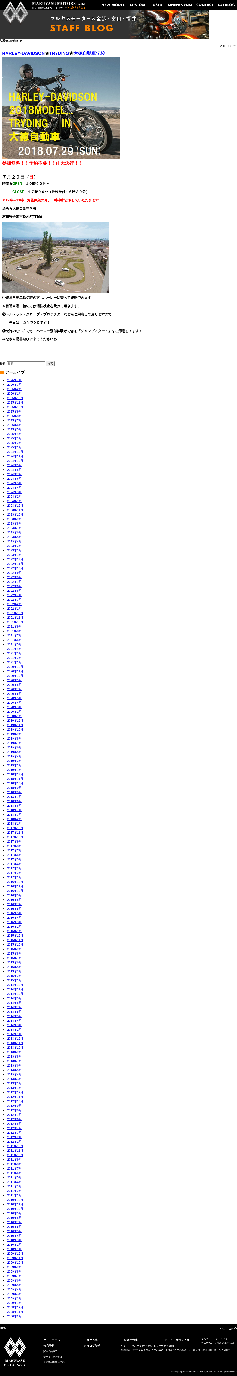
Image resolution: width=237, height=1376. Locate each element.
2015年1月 (14, 980)
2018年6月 (14, 801)
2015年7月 (14, 958)
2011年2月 (14, 1191)
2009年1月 (14, 1303)
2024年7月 (14, 474)
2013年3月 (14, 1079)
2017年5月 (14, 859)
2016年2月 (14, 926)
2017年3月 (14, 868)
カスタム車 (91, 1340)
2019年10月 (15, 729)
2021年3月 (14, 653)
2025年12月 (15, 398)
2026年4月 (14, 380)
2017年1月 (14, 877)
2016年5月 (14, 913)
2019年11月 (15, 725)
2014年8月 (14, 1002)
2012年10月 (15, 1101)
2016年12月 (15, 881)
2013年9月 (14, 1052)
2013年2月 (14, 1083)
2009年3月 (14, 1294)
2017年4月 (14, 864)
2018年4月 (14, 810)
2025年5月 (14, 429)
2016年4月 (14, 917)
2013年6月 (14, 1065)
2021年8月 (14, 631)
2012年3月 (14, 1132)
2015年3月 (14, 971)
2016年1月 (14, 931)
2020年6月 (14, 693)
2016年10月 (15, 890)
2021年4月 (14, 649)
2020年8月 (14, 684)
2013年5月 (14, 1070)
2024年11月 (15, 456)
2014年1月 (14, 1034)
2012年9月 (14, 1105)
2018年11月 (15, 778)
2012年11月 (15, 1096)
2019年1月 (14, 770)
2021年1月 (14, 662)
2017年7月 (14, 850)
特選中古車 (131, 1340)
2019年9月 (14, 734)
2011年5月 (14, 1177)
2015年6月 (14, 962)
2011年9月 (14, 1159)
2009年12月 (15, 1253)
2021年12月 (15, 613)
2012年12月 (15, 1092)
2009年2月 (14, 1298)
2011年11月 (15, 1150)
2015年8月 (14, 953)
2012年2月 (14, 1137)
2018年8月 (14, 792)
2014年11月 (15, 989)
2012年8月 (14, 1110)
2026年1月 (14, 393)
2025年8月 (14, 416)
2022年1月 (14, 608)
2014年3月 (14, 1025)
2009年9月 (14, 1267)
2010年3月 (14, 1240)
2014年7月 (14, 1007)
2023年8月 (14, 523)
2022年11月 (15, 563)
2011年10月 (15, 1155)
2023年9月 (14, 519)
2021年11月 (15, 617)
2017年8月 (14, 846)
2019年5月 (14, 752)
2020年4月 (14, 702)
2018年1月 (14, 823)
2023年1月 (14, 555)
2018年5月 (14, 805)
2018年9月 (14, 787)
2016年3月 (14, 922)
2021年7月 (14, 635)
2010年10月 (15, 1208)
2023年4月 (14, 541)
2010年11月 (15, 1204)
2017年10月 (15, 837)
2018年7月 (14, 796)
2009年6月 (14, 1280)
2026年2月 (14, 389)
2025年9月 (14, 411)
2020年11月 (15, 671)
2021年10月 (15, 622)
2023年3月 (14, 546)
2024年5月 (14, 483)
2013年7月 (14, 1061)
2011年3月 (14, 1186)
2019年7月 (14, 743)
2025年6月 (14, 425)
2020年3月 (14, 707)
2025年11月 (15, 402)
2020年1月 (14, 716)
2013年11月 (15, 1043)
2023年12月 (15, 505)
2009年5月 (14, 1285)
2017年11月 (15, 832)
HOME (4, 1328)
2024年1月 (14, 501)
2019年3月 (14, 761)
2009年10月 (15, 1262)
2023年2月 (14, 550)
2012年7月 (14, 1114)
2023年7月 (14, 528)
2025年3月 (14, 438)
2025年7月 (14, 420)
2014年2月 (14, 1029)
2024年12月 (15, 451)
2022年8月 (14, 577)
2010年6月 (14, 1226)
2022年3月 (14, 599)
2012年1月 (14, 1141)
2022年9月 (14, 572)
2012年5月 (14, 1123)
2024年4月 (14, 487)
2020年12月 (15, 666)
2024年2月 (14, 496)
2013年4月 (14, 1074)
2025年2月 (14, 443)
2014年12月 (15, 985)
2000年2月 (14, 1316)
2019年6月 (14, 747)
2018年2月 (14, 819)
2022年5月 (14, 590)
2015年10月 (15, 944)
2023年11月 (15, 510)
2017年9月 (14, 841)
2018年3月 (14, 814)
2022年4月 (14, 595)
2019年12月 (15, 720)
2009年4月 (14, 1289)
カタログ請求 (92, 1345)
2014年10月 (15, 993)
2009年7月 (14, 1276)
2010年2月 (14, 1244)
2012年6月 (14, 1119)
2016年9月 (14, 895)
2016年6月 (14, 908)
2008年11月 (15, 1312)
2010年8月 (14, 1217)
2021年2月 (14, 658)
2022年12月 (15, 559)
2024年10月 (15, 460)
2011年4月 (14, 1182)
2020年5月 (14, 698)
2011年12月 (15, 1146)
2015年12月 (15, 935)
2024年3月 (14, 492)
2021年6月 (14, 640)
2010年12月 (15, 1200)
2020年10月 (15, 675)
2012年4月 (14, 1128)
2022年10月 (15, 568)
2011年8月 (14, 1164)
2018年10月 (15, 783)
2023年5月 (14, 537)
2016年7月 (14, 904)
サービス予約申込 (52, 1357)
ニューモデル (51, 1340)
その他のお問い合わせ (55, 1362)
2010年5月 (14, 1231)
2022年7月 (14, 581)
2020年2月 (14, 711)
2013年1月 (14, 1088)
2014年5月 (14, 1016)
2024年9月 (14, 465)
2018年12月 (15, 774)
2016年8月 (14, 899)
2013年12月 (15, 1038)
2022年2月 (14, 604)
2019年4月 (14, 756)
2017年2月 (14, 873)
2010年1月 (14, 1249)
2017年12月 (15, 828)
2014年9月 (14, 998)
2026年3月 (14, 384)
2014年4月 (14, 1020)
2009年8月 (14, 1271)
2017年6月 (14, 855)
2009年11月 (15, 1258)
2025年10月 (15, 407)
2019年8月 (14, 738)
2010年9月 (14, 1213)
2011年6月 (14, 1173)
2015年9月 (14, 949)
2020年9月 (14, 680)
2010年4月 (14, 1235)
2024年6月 (14, 478)
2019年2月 (14, 765)
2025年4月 (14, 434)
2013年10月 (15, 1047)
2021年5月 (14, 644)
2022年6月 (14, 586)
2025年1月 (14, 447)
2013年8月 (14, 1056)
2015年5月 (14, 967)
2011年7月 (14, 1168)
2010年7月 (14, 1222)
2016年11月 (15, 886)
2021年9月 (14, 626)
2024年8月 (14, 469)
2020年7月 (14, 689)
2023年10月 (15, 514)
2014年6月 (14, 1011)
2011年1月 (14, 1195)
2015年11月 (15, 940)
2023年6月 (14, 532)
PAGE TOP (228, 1328)
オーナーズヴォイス (176, 1340)
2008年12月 (15, 1307)
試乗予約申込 (50, 1351)
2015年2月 (14, 976)
